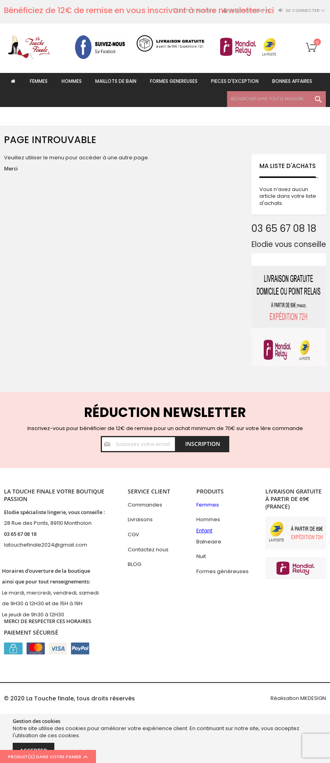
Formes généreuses (222, 571)
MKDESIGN (313, 698)
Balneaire (208, 541)
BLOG (134, 564)
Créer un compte (249, 10)
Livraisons (140, 520)
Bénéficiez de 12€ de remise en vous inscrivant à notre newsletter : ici (139, 10)
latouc (12, 545)
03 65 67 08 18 (20, 533)
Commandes (145, 505)
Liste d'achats (197, 10)
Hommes (208, 520)
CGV (133, 534)
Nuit (201, 556)
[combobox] (276, 118)
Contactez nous (148, 549)
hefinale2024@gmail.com (53, 545)
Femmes (207, 505)
